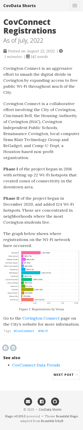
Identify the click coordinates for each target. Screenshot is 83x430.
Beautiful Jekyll (52, 421)
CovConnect (25, 330)
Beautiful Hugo (67, 416)
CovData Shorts (19, 5)
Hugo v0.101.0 (15, 416)
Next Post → (66, 374)
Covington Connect (41, 318)
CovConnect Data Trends (36, 365)
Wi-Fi (44, 330)
